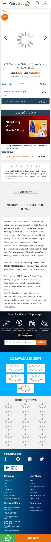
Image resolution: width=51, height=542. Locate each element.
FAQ (5, 486)
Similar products (25, 192)
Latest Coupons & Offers (37, 486)
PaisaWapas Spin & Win (11, 530)
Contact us (35, 503)
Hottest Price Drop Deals (37, 495)
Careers (32, 489)
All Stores (32, 483)
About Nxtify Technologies (12, 498)
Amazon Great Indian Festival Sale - (10, 513)
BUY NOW (33, 537)
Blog (5, 483)
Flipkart (36, 73)
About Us (7, 480)
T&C (5, 95)
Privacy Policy (8, 492)
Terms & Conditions (10, 495)
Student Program (35, 498)
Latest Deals (33, 492)
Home (31, 480)
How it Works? (8, 489)
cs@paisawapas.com (36, 510)
